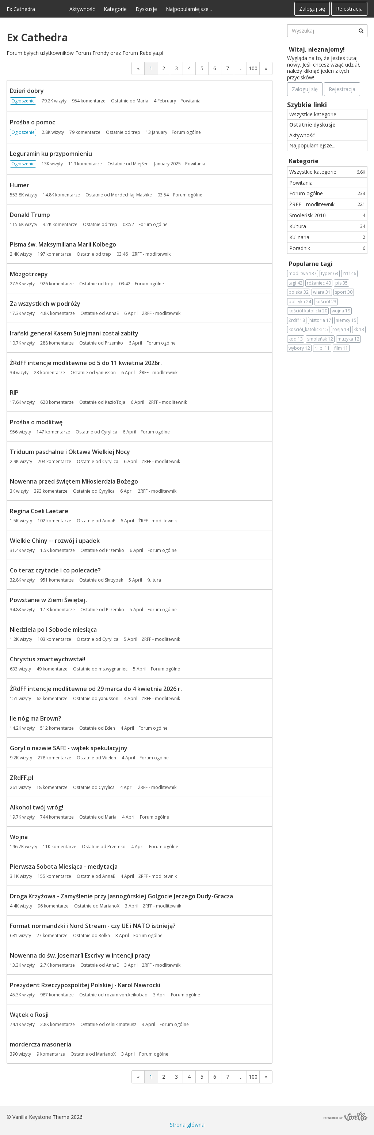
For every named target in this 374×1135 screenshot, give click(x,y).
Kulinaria (327, 237)
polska (299, 292)
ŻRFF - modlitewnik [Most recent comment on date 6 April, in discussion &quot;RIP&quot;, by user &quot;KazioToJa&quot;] (168, 402)
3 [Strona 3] (176, 68)
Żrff (349, 273)
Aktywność (82, 8)
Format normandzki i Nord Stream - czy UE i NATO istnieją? (93, 926)
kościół (326, 301)
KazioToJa (115, 402)
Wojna (19, 837)
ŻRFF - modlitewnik (327, 204)
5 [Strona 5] (202, 68)
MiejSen (141, 164)
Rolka (104, 935)
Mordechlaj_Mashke (131, 195)
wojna (341, 311)
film (341, 348)
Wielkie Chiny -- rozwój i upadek (55, 541)
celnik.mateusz (121, 1024)
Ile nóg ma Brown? (35, 718)
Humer (19, 185)
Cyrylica (109, 432)
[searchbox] (327, 30)
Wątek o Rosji (29, 1015)
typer (329, 273)
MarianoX (109, 906)
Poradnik (327, 248)
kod (296, 339)
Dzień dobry (27, 91)
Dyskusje (146, 8)
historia (320, 320)
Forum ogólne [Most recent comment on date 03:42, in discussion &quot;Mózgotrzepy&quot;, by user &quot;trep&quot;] (149, 284)
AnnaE (112, 313)
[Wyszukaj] (360, 30)
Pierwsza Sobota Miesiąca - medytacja (64, 866)
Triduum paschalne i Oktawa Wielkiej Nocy (70, 452)
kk (359, 329)
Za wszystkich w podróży (45, 304)
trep (135, 132)
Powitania (301, 182)
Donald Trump (30, 215)
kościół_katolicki (308, 329)
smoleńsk (320, 339)
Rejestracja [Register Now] (342, 89)
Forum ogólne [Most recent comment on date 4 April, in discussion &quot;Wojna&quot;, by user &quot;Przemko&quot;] (163, 846)
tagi (295, 283)
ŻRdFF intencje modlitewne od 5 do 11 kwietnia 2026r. (86, 363)
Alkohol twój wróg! (36, 807)
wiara (322, 292)
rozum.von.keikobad (126, 995)
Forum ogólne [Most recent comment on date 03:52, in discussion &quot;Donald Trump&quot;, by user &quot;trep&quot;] (153, 224)
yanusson (106, 372)
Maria (142, 101)
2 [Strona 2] (163, 68)
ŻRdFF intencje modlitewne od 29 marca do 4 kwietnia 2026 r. (96, 689)
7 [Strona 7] (227, 68)
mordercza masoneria (40, 1044)
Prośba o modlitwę (36, 422)
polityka (300, 301)
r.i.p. (322, 348)
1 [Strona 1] (150, 68)
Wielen (109, 758)
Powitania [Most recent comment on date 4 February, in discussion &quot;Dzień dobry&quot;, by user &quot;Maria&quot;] (190, 101)
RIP (14, 392)
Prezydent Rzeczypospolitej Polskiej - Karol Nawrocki (85, 985)
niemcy (346, 320)
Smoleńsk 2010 (327, 215)
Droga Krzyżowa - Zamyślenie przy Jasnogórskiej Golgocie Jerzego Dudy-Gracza (121, 896)
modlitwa (303, 273)
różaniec (319, 283)
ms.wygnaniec (113, 669)
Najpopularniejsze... (189, 8)
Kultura (327, 226)
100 (253, 68)
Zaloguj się (312, 8)
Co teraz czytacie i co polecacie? (55, 570)
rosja (340, 329)
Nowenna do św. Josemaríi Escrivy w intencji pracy (80, 955)
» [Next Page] (266, 68)
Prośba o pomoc (32, 122)
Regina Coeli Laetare (39, 511)
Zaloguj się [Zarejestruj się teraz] (305, 89)
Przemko (114, 343)
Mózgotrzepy (29, 274)
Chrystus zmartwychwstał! (47, 659)
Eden (110, 728)
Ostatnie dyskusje (312, 124)
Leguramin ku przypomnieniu (51, 154)
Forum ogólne (327, 193)
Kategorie (115, 8)
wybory (299, 348)
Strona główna (187, 1124)
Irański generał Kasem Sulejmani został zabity (74, 333)
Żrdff (297, 320)
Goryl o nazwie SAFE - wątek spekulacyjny (68, 748)
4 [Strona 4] (189, 68)
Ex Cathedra (21, 8)
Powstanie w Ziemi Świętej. (48, 600)
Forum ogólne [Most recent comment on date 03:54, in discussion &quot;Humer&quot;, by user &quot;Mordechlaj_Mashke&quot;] (187, 195)
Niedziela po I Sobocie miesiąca (53, 629)
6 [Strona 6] (214, 68)
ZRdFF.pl (21, 778)
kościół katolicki (308, 311)
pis (341, 283)
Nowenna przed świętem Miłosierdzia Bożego (74, 481)
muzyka (348, 339)
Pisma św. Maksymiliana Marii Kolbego (63, 244)
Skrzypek (114, 580)
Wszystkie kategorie (312, 114)
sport (343, 292)
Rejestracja (349, 8)
